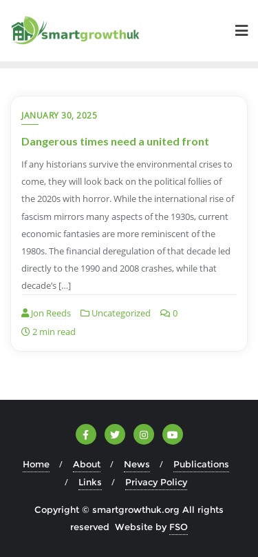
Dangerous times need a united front (115, 141)
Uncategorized (115, 313)
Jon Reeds (46, 313)
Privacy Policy (156, 481)
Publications (201, 463)
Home (36, 463)
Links (90, 481)
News (137, 463)
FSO (178, 526)
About (86, 463)
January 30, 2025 (59, 115)
